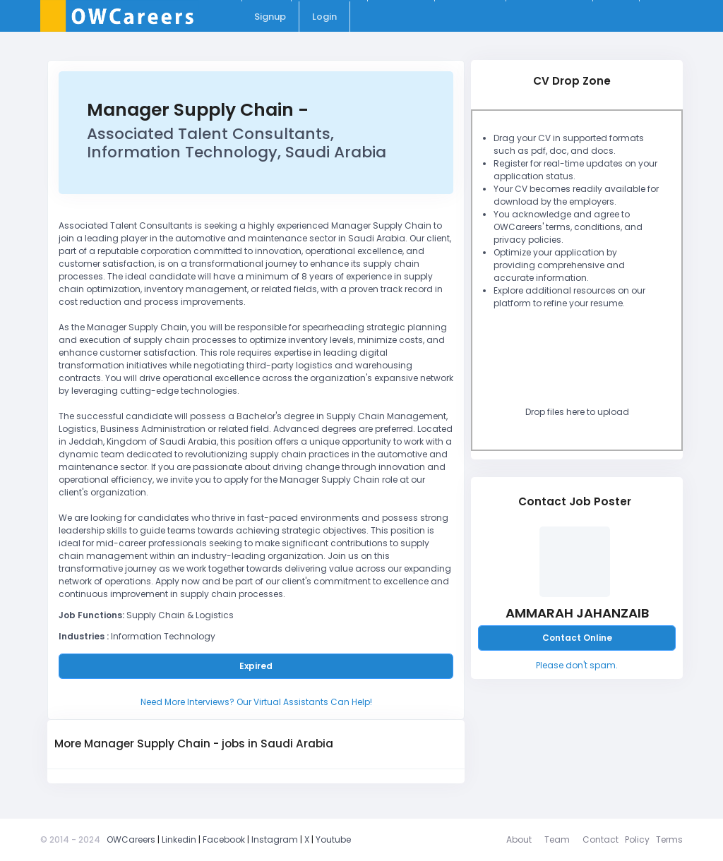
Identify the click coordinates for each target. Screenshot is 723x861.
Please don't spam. (577, 665)
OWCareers (131, 839)
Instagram (274, 839)
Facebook (224, 839)
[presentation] (593, 361)
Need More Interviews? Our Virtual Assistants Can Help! (256, 702)
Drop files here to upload (577, 412)
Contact (600, 839)
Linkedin (179, 839)
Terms (669, 839)
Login (324, 16)
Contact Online (577, 638)
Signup (270, 16)
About (519, 839)
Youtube (333, 839)
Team (557, 839)
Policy (637, 839)
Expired (256, 666)
